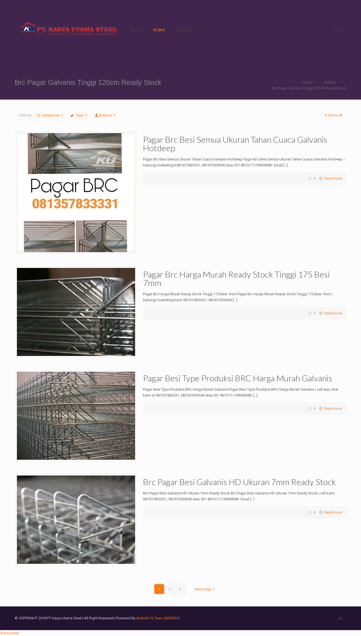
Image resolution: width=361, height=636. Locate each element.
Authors (105, 115)
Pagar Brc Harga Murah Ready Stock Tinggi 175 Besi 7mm (236, 278)
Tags (79, 115)
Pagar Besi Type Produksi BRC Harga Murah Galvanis (237, 378)
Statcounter (9, 633)
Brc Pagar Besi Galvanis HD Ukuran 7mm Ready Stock (239, 482)
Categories (50, 115)
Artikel (329, 82)
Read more (333, 178)
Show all (332, 115)
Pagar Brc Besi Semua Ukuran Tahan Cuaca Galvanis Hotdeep (235, 143)
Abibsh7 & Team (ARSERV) (158, 618)
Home (308, 82)
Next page (205, 589)
